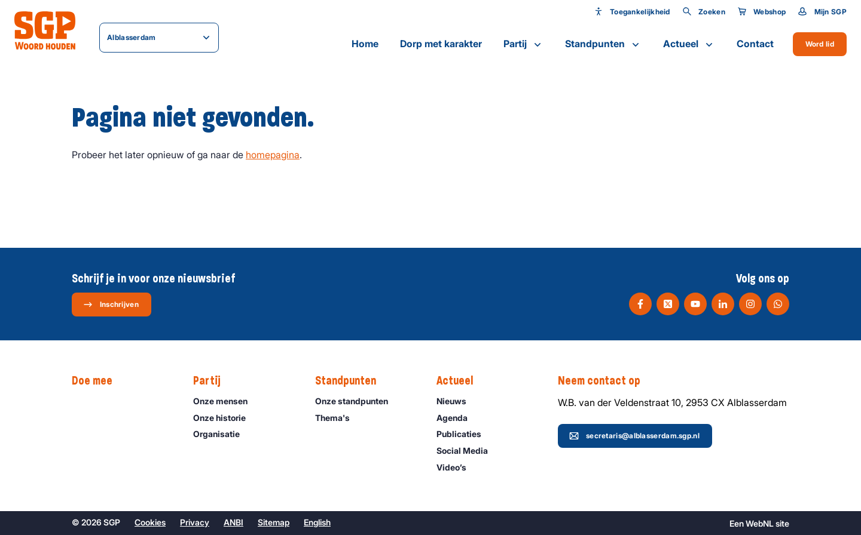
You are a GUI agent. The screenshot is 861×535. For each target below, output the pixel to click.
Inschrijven (111, 304)
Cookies (150, 522)
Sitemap (273, 522)
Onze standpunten (357, 401)
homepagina (273, 155)
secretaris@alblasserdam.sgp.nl (634, 436)
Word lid (819, 43)
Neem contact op (605, 381)
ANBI (233, 522)
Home (365, 44)
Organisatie (222, 433)
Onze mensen (225, 401)
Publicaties (464, 433)
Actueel (689, 44)
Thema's (338, 417)
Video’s (456, 467)
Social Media (467, 450)
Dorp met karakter (441, 44)
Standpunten (603, 44)
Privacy (194, 522)
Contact (755, 44)
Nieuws (456, 401)
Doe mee (98, 381)
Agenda (457, 417)
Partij (523, 44)
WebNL (760, 523)
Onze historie (225, 417)
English (317, 522)
